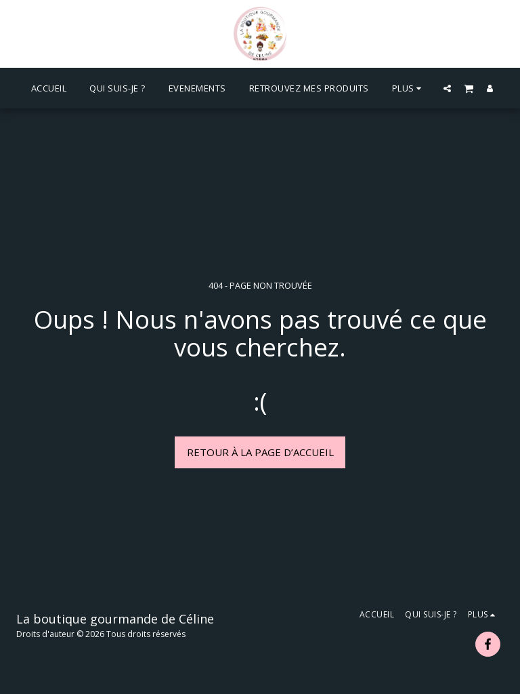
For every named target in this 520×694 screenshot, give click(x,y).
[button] (447, 88)
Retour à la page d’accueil (260, 452)
